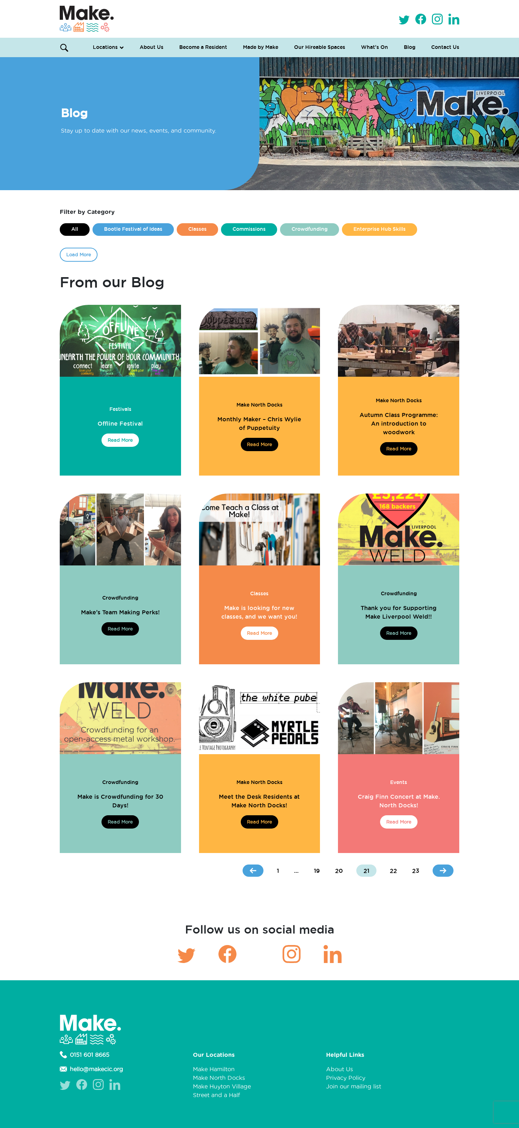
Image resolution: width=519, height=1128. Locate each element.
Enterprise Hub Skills (379, 229)
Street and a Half (216, 1095)
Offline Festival (120, 423)
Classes (197, 229)
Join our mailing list (353, 1086)
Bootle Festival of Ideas (133, 229)
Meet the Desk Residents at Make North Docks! (259, 800)
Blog (409, 47)
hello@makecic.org (91, 1069)
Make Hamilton (214, 1069)
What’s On (374, 47)
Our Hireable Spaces (319, 47)
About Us (151, 47)
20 (339, 870)
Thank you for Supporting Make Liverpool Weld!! (399, 612)
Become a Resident (203, 47)
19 (317, 870)
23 (415, 870)
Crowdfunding (310, 229)
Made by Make (260, 47)
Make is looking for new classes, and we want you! (259, 612)
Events (398, 782)
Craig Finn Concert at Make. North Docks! (399, 800)
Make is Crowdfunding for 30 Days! (120, 800)
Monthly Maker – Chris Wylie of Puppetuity (259, 423)
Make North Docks (259, 405)
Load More (78, 254)
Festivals (120, 409)
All (74, 229)
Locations (105, 47)
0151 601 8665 (84, 1054)
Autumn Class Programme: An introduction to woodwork (399, 423)
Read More (120, 440)
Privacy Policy (345, 1077)
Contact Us (445, 47)
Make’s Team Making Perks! (120, 612)
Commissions (249, 229)
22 (393, 870)
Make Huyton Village (222, 1086)
